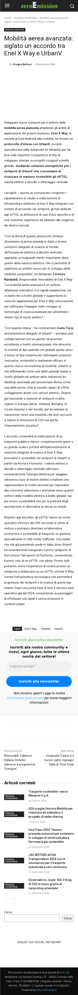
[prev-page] (6, 900)
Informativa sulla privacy (25, 698)
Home (7, 18)
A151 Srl (64, 972)
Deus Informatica (46, 990)
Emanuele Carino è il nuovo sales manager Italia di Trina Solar (59, 760)
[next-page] (13, 900)
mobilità (45, 628)
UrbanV (58, 628)
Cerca (8, 912)
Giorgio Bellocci (22, 64)
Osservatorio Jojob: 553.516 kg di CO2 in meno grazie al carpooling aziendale (50, 884)
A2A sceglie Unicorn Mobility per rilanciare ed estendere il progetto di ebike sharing (50, 812)
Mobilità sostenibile (25, 18)
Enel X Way (31, 628)
